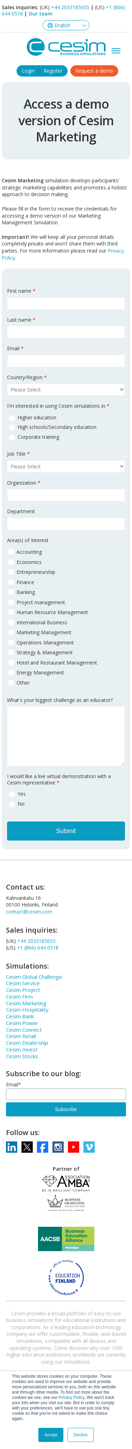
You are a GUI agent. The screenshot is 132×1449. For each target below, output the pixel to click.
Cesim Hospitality (27, 1009)
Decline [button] (81, 1434)
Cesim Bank (20, 1016)
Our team (40, 13)
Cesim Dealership (27, 1042)
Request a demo (94, 70)
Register (53, 70)
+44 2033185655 (70, 7)
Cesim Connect (24, 1029)
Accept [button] (50, 1434)
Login (28, 70)
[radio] (66, 417)
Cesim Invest (22, 1049)
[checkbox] (66, 427)
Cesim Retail (21, 1035)
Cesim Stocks (22, 1056)
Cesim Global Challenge (34, 976)
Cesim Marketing (26, 1003)
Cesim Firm (19, 996)
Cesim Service (23, 983)
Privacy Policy (71, 1397)
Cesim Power (22, 1022)
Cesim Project (23, 989)
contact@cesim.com (29, 911)
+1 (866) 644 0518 (37, 947)
